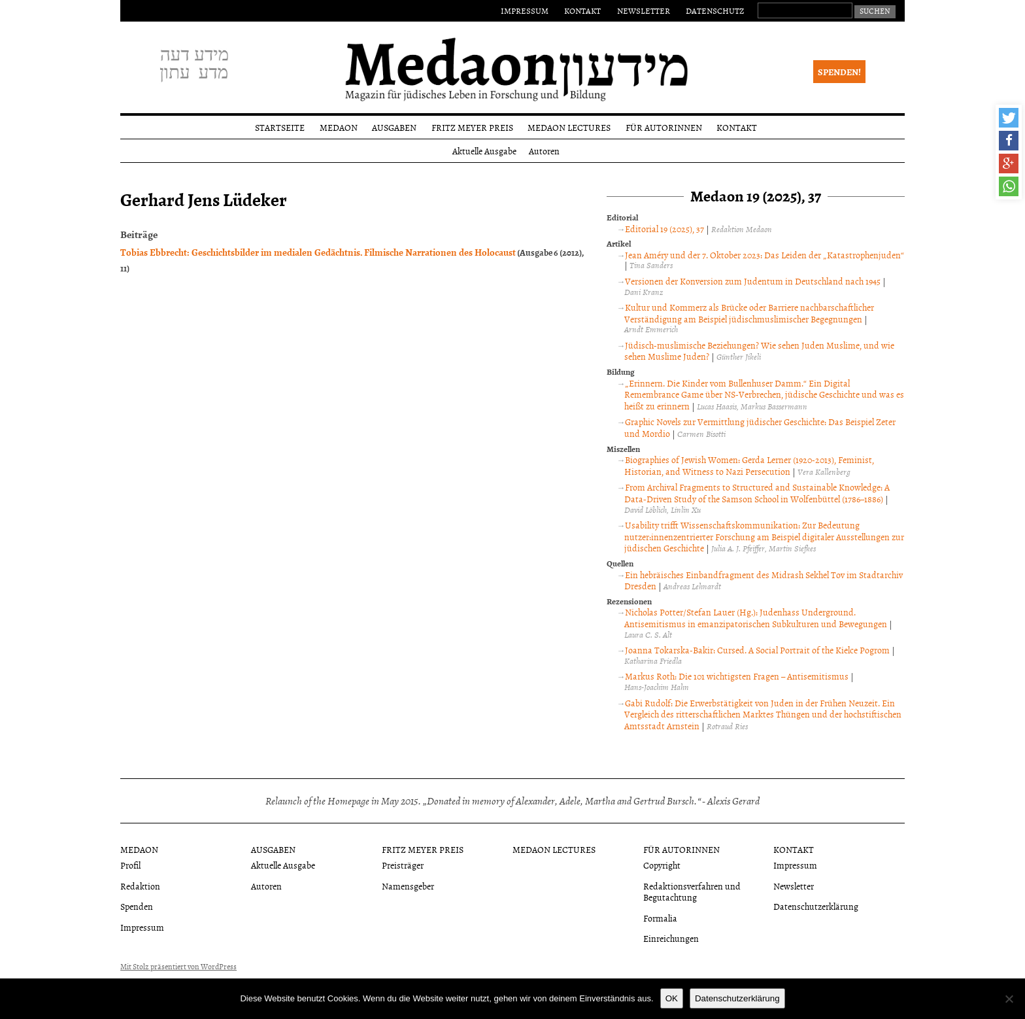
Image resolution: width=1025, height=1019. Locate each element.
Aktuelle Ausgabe (484, 151)
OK (671, 998)
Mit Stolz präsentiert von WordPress (178, 967)
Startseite (280, 127)
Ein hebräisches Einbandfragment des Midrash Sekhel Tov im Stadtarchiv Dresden (763, 580)
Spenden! (839, 71)
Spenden (136, 906)
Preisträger (403, 865)
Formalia (660, 918)
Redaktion (140, 886)
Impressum (524, 10)
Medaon (339, 127)
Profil (130, 865)
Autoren (544, 151)
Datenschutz (715, 10)
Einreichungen (671, 938)
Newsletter (643, 10)
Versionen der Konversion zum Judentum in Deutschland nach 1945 (753, 281)
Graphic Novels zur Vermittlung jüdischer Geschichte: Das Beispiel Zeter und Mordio (760, 427)
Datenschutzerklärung (815, 906)
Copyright (662, 865)
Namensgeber (408, 886)
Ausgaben (394, 127)
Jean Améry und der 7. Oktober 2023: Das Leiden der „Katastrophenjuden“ (764, 255)
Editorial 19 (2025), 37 (664, 228)
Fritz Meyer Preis (472, 127)
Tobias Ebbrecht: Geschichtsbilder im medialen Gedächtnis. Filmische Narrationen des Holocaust (318, 252)
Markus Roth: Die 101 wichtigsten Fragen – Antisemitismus (737, 676)
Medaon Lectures (569, 127)
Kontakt (582, 10)
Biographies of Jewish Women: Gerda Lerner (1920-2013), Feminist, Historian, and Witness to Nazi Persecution (749, 465)
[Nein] (1008, 998)
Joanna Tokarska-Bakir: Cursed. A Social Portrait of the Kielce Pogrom (757, 650)
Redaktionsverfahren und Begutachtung (692, 891)
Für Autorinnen (664, 127)
